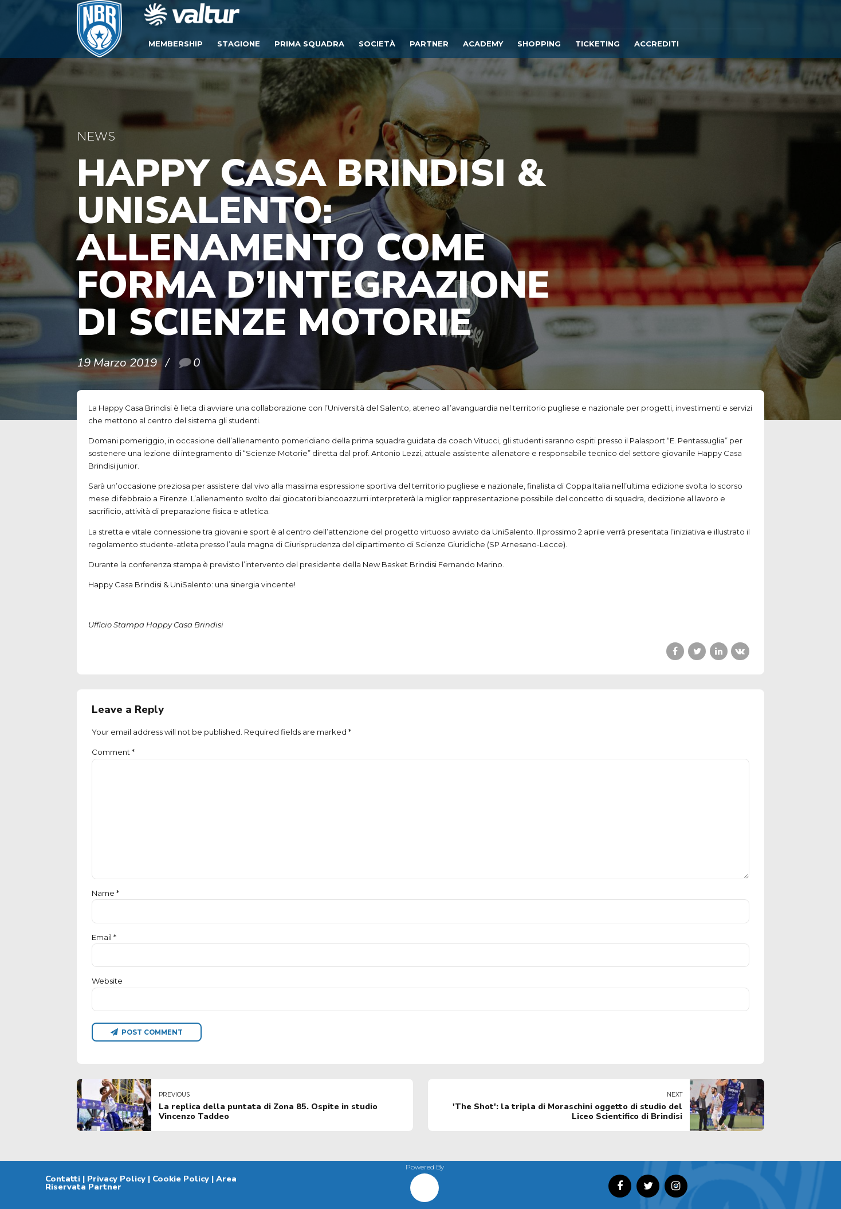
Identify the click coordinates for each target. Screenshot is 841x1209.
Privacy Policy (116, 1178)
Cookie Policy (180, 1178)
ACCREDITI (656, 43)
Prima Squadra (309, 43)
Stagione (238, 43)
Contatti (62, 1178)
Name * (105, 893)
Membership (175, 43)
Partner (429, 43)
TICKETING (597, 43)
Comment (113, 751)
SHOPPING (539, 43)
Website (107, 980)
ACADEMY (483, 43)
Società (377, 43)
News (96, 136)
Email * (104, 937)
